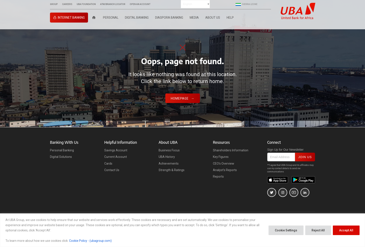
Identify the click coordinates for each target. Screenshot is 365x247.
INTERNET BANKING (71, 17)
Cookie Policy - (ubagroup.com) (90, 240)
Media (194, 17)
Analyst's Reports (225, 170)
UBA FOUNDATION (86, 4)
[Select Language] (195, 4)
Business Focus (169, 150)
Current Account (115, 157)
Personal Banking (62, 150)
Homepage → (182, 98)
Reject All (318, 230)
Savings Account (115, 150)
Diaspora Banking (169, 17)
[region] (182, 230)
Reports (218, 176)
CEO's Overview (223, 163)
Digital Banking (137, 17)
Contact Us (111, 170)
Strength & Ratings (171, 170)
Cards (108, 163)
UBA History (167, 157)
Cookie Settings (286, 230)
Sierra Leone (246, 4)
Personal (110, 17)
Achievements (169, 163)
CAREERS (67, 4)
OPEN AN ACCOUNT (140, 4)
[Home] (94, 18)
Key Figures (221, 157)
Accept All (346, 230)
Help (230, 17)
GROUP (54, 4)
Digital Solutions (61, 157)
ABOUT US (212, 17)
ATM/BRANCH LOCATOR (112, 4)
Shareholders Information (230, 150)
